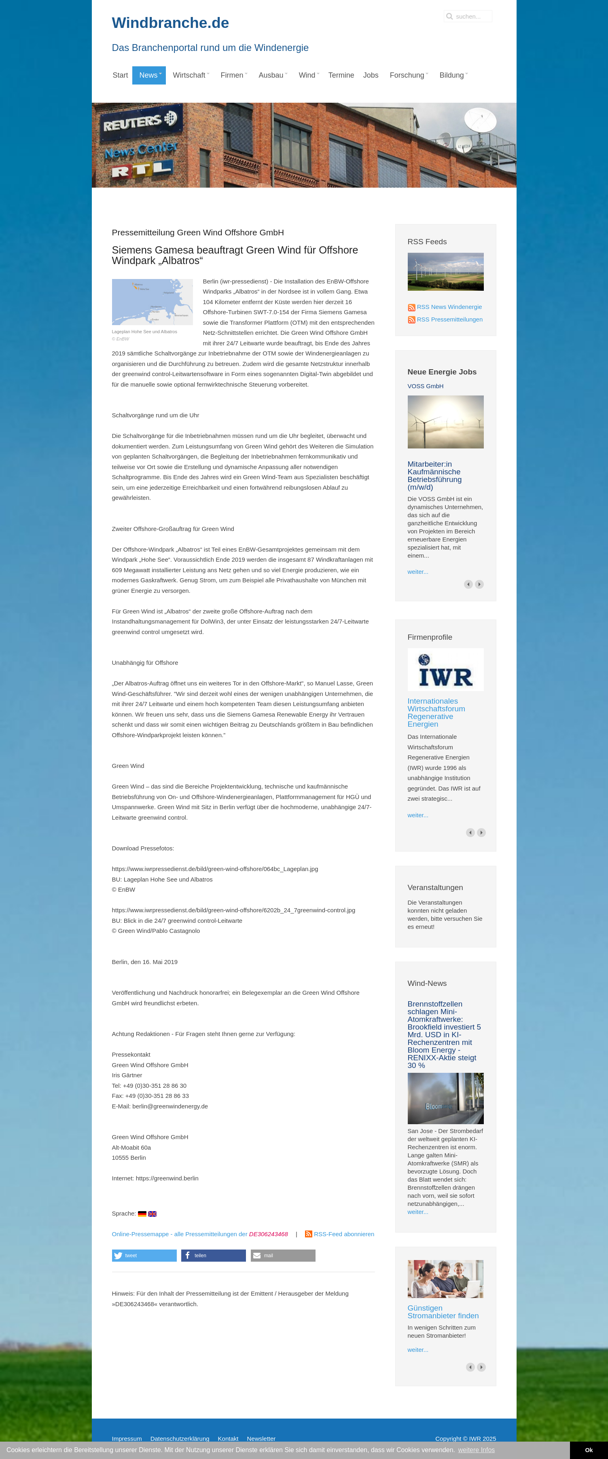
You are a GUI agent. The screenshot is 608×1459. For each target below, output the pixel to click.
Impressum (127, 1438)
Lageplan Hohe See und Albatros (154, 310)
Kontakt (228, 1438)
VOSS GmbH (426, 386)
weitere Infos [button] (476, 1449)
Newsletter (261, 1438)
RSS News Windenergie (449, 306)
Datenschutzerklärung (180, 1438)
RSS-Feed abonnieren (339, 1234)
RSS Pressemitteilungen (450, 319)
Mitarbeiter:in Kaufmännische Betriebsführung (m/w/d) (435, 475)
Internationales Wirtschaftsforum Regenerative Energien (437, 712)
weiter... (418, 571)
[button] (144, 1256)
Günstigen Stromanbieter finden (443, 1312)
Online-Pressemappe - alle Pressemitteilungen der (200, 1234)
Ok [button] (589, 1450)
